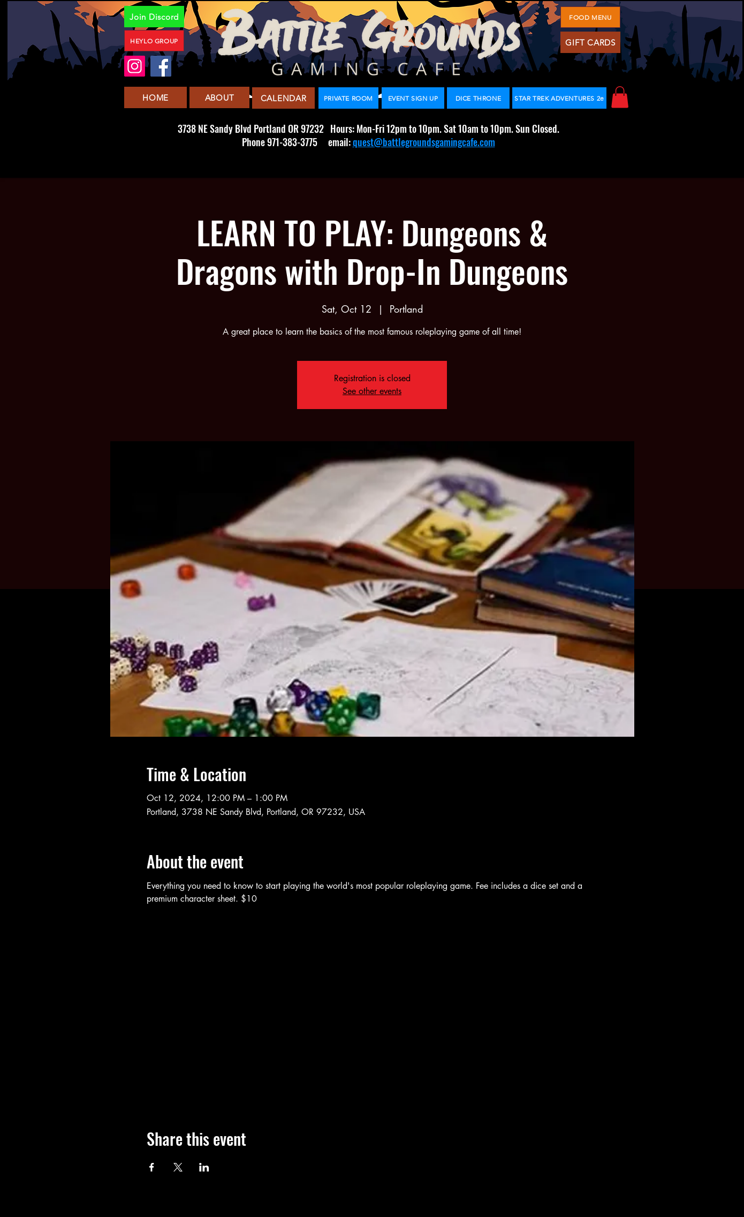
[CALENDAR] (283, 98)
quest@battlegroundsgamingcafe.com (424, 142)
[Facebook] (160, 66)
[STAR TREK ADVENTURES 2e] (559, 98)
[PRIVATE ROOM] (348, 98)
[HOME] (155, 97)
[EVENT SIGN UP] (413, 98)
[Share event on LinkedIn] (204, 1167)
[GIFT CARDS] (590, 42)
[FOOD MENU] (590, 17)
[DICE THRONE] (478, 98)
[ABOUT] (219, 97)
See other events (372, 391)
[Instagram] (134, 66)
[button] (620, 97)
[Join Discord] (154, 16)
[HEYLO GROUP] (154, 40)
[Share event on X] (178, 1167)
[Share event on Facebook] (152, 1167)
